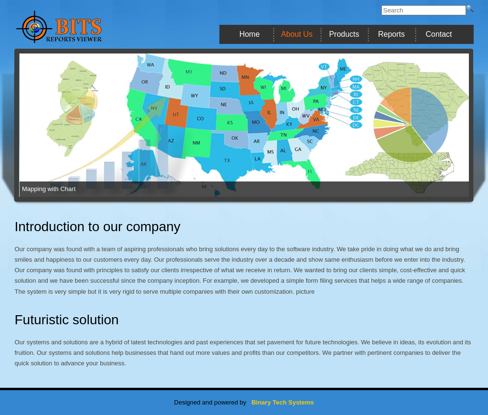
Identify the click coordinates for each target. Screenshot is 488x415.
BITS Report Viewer (81, 26)
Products (344, 34)
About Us (297, 34)
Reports (391, 34)
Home (249, 34)
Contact (438, 34)
